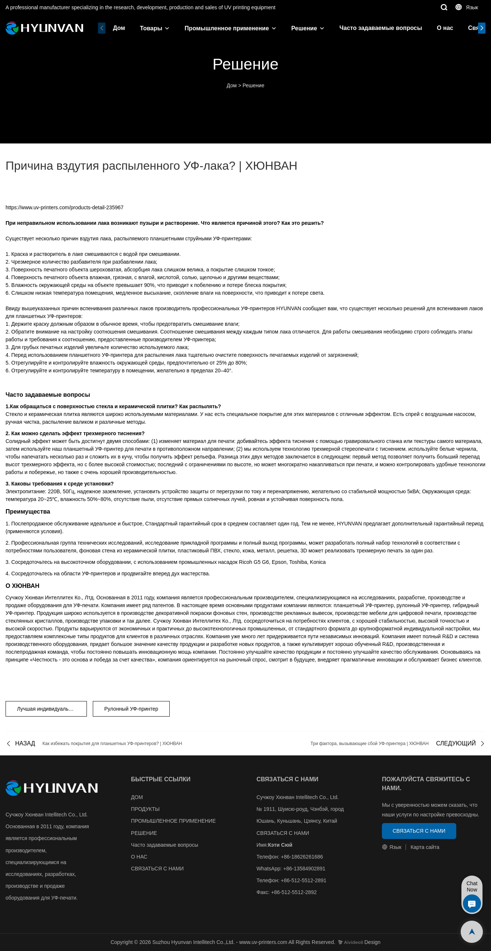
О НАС (139, 857)
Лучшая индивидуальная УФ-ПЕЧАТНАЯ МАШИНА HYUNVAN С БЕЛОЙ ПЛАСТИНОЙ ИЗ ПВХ (52, 709)
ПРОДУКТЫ (145, 809)
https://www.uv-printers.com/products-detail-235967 (64, 207)
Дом (119, 28)
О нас (445, 28)
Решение (304, 28)
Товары (151, 28)
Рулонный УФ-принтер (131, 709)
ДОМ (137, 797)
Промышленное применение (226, 28)
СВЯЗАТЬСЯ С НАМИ (157, 869)
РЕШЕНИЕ (144, 833)
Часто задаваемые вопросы (380, 28)
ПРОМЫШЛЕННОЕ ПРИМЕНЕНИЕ (173, 821)
